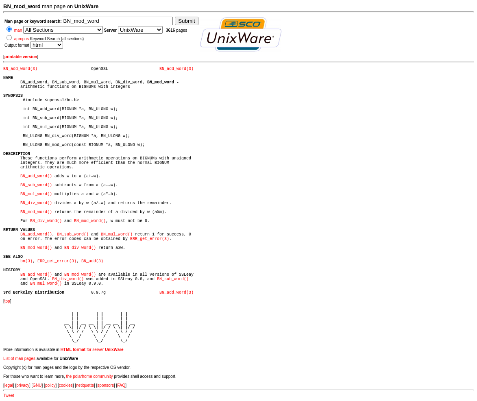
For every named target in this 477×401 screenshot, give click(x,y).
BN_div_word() (36, 203)
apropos (21, 39)
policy (50, 385)
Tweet (8, 395)
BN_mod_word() (36, 212)
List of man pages (19, 358)
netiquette (85, 385)
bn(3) (26, 261)
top (7, 301)
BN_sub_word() (36, 185)
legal (8, 385)
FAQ (121, 385)
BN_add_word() (36, 176)
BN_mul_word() (36, 194)
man (18, 30)
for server (92, 349)
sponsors (105, 385)
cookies (66, 385)
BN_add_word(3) (20, 69)
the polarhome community (89, 376)
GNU (37, 385)
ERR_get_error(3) (149, 239)
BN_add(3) (92, 261)
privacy (22, 385)
